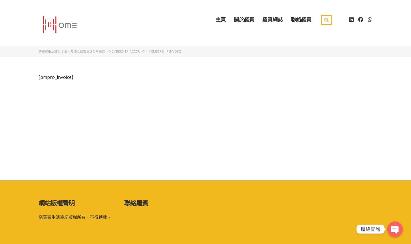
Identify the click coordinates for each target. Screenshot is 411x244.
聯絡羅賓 (301, 22)
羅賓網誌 (272, 22)
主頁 (220, 22)
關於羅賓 (244, 22)
